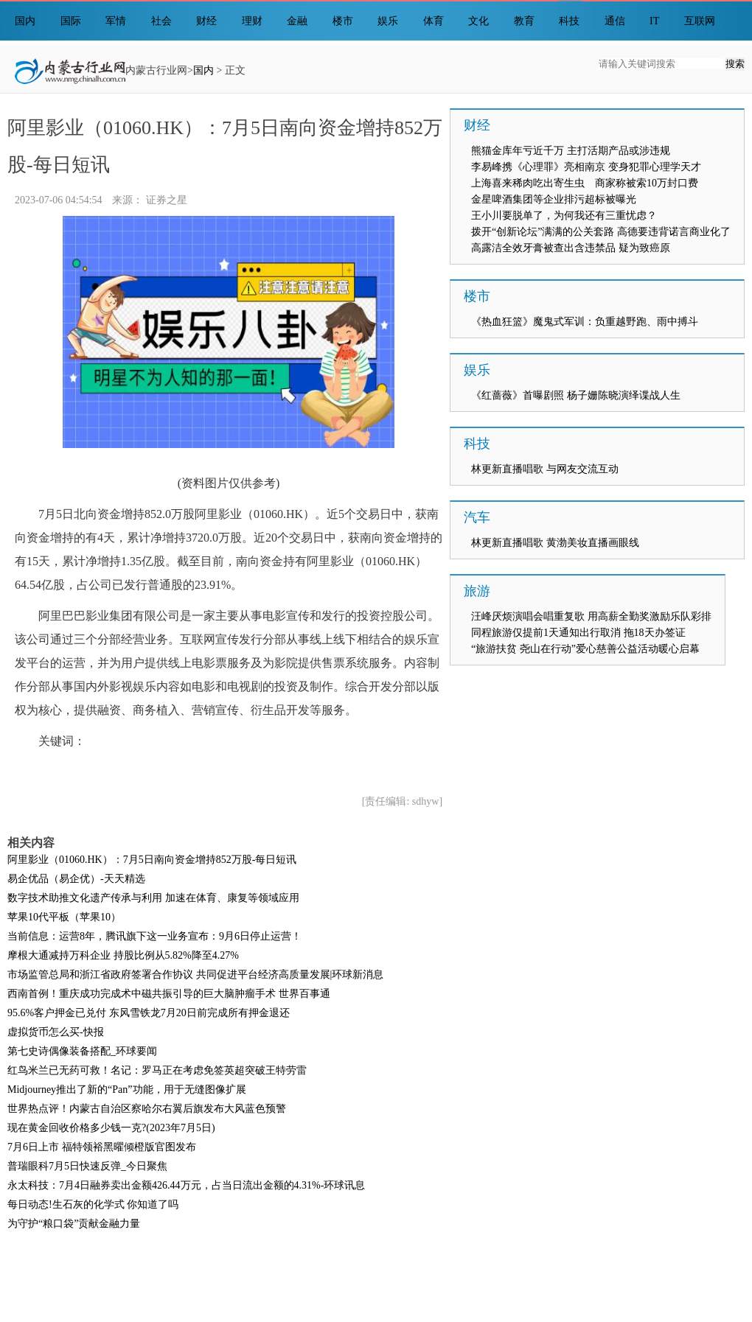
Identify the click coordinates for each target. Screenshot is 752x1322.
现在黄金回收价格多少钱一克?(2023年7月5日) (111, 1127)
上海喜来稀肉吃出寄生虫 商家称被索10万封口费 (584, 183)
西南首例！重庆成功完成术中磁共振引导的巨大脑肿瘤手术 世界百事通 (168, 993)
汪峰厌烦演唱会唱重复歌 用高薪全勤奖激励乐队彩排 (591, 616)
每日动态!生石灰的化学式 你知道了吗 (92, 1204)
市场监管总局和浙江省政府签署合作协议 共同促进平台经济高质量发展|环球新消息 (195, 974)
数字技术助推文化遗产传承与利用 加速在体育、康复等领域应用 (153, 897)
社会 (161, 21)
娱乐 (387, 21)
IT (654, 21)
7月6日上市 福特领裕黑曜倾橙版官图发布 (101, 1147)
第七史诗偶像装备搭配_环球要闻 (82, 1051)
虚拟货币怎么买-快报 (55, 1032)
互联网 (699, 21)
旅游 (477, 591)
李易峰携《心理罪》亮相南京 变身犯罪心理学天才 (586, 166)
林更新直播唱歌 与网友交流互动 (545, 469)
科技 (569, 21)
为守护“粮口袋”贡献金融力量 (73, 1223)
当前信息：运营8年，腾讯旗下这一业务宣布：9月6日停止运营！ (154, 936)
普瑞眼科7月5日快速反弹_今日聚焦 (87, 1166)
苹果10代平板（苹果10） (64, 917)
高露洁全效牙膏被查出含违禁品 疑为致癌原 (570, 247)
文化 (478, 21)
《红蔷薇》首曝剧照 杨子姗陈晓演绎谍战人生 (575, 395)
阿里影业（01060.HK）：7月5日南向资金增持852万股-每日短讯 (151, 859)
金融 (297, 21)
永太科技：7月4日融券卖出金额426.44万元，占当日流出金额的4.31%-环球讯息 (186, 1185)
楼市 (343, 21)
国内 (25, 21)
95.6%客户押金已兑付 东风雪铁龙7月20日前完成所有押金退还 (148, 1012)
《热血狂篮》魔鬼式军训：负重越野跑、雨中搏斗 (584, 321)
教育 (524, 21)
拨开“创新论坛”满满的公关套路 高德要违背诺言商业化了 (601, 231)
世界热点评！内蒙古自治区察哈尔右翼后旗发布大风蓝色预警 (146, 1108)
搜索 (735, 63)
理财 (252, 21)
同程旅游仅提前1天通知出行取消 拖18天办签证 (578, 632)
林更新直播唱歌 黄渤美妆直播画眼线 (555, 542)
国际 (70, 21)
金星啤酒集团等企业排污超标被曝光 (553, 199)
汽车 (477, 517)
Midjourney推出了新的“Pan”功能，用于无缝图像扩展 (126, 1089)
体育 (433, 21)
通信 (615, 21)
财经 (206, 21)
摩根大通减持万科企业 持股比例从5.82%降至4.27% (123, 955)
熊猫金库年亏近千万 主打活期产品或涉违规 (570, 150)
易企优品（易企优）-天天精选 (76, 878)
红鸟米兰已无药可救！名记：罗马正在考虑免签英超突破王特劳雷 (157, 1070)
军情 (115, 21)
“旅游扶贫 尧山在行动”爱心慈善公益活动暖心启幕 (585, 648)
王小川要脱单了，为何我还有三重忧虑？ (564, 215)
